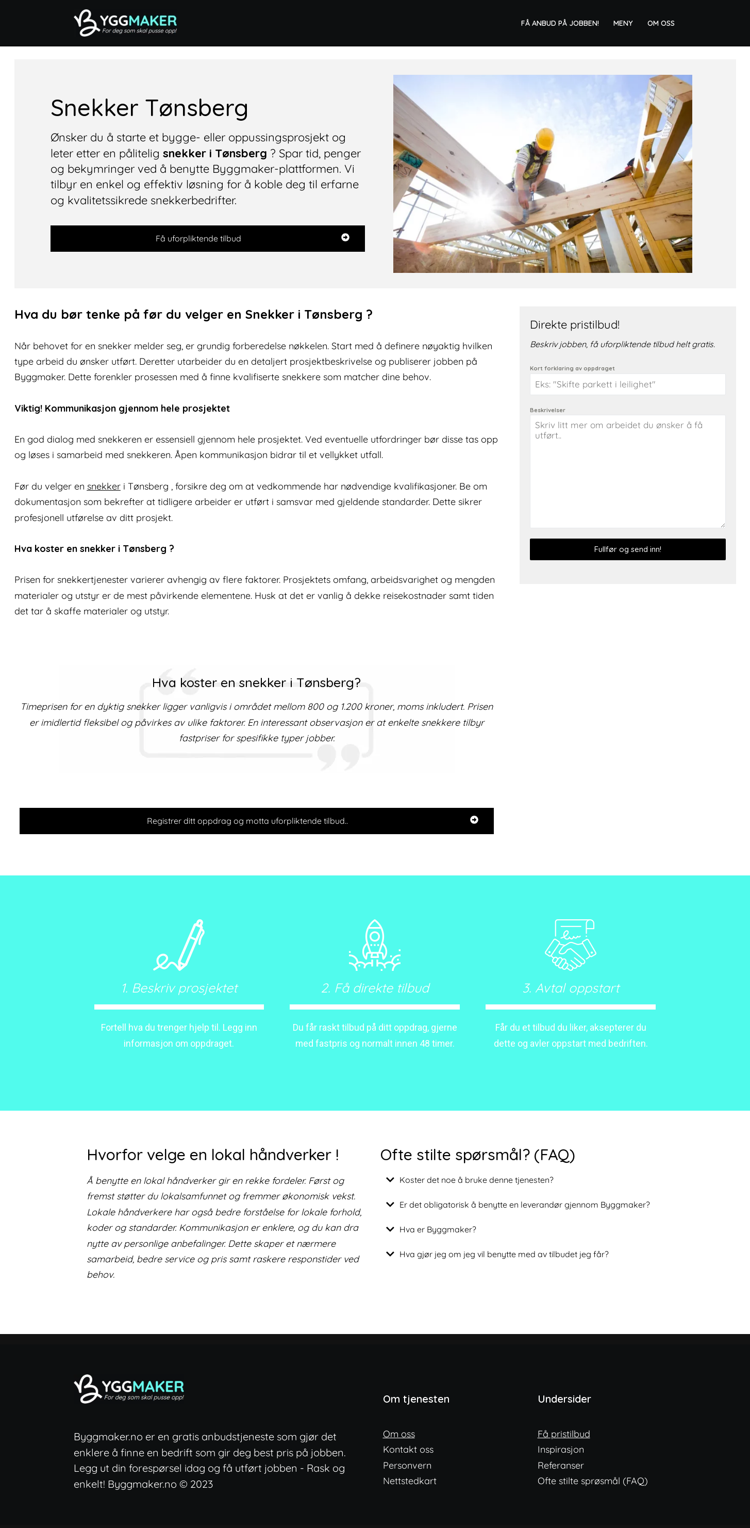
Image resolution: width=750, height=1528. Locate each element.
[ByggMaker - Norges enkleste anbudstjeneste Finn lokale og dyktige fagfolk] (128, 23)
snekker (104, 487)
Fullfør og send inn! (627, 550)
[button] (522, 1181)
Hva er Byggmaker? (438, 1231)
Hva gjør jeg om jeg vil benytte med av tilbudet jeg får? (504, 1256)
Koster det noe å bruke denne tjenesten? (477, 1182)
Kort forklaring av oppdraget (572, 368)
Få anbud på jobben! (560, 22)
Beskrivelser (547, 410)
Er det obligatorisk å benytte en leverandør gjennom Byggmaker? (525, 1206)
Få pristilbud (564, 1436)
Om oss (661, 22)
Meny (623, 22)
